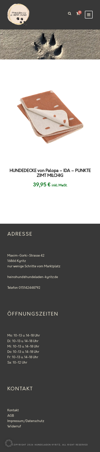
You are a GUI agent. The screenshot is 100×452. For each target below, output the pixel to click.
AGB (10, 416)
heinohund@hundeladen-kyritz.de (32, 277)
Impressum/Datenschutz (25, 421)
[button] (9, 443)
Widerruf (14, 426)
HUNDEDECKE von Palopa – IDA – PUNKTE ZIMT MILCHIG (50, 173)
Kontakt (13, 410)
